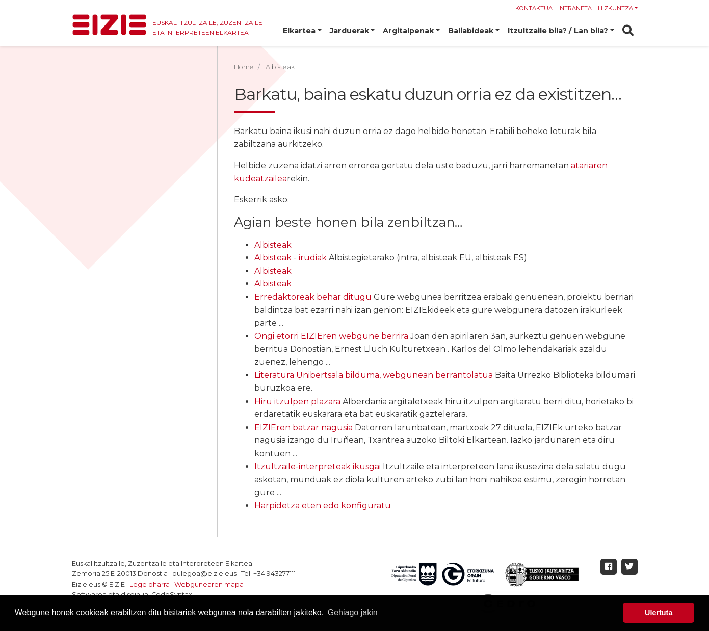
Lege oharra (149, 584)
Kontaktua (534, 8)
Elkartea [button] (299, 30)
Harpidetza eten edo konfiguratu (322, 505)
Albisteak (273, 245)
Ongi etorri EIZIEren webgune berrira (331, 336)
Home (244, 67)
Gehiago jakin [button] (353, 612)
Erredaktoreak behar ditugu (313, 297)
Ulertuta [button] (658, 613)
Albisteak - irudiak (290, 257)
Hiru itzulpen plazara (297, 401)
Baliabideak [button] (470, 30)
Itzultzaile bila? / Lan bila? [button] (558, 30)
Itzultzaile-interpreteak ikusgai (317, 466)
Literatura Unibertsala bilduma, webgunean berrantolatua (373, 375)
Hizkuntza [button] (615, 8)
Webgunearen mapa (209, 584)
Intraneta (575, 8)
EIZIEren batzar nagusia (303, 427)
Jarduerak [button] (349, 30)
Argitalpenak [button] (408, 30)
